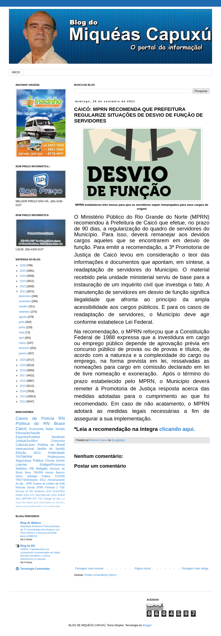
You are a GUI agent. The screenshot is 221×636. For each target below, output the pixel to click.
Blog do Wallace (30, 522)
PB (31, 468)
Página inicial (142, 568)
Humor (49, 472)
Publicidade (56, 453)
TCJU (45, 506)
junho (22, 327)
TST (40, 498)
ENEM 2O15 (22, 506)
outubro (24, 306)
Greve (60, 460)
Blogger (147, 625)
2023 (23, 281)
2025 (23, 270)
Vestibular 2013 (42, 491)
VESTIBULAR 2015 (46, 495)
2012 (23, 401)
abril (22, 337)
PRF (39, 506)
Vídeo (57, 506)
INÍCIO (16, 72)
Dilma (19, 476)
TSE (62, 487)
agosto (23, 316)
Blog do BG (27, 545)
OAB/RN (32, 506)
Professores (56, 457)
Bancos (60, 472)
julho (22, 322)
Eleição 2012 (28, 453)
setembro (25, 311)
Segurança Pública (29, 460)
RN (61, 418)
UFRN (51, 506)
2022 (23, 286)
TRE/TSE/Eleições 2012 (31, 479)
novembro (25, 301)
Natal (49, 429)
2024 (23, 275)
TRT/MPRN (24, 457)
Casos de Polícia (35, 418)
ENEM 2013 (32, 502)
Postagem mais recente (89, 568)
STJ (32, 495)
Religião (42, 468)
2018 (23, 370)
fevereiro (24, 348)
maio (22, 332)
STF (34, 498)
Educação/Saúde (28, 433)
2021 (23, 291)
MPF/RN (26, 498)
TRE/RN (38, 472)
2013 (23, 396)
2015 (23, 385)
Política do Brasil (51, 444)
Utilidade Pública (38, 476)
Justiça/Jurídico (27, 440)
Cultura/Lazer (25, 444)
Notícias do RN (24, 491)
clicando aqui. (177, 429)
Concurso (58, 440)
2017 (23, 375)
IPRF (29, 483)
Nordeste (58, 437)
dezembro (25, 296)
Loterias (21, 464)
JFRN (39, 487)
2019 (23, 365)
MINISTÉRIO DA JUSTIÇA (52, 502)
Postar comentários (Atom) (101, 575)
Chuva (49, 460)
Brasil (59, 423)
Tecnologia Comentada (35, 568)
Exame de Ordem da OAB (49, 483)
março (23, 342)
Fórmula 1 (51, 487)
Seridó (60, 429)
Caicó (21, 428)
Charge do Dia (52, 498)
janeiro (23, 353)
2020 (23, 359)
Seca (28, 472)
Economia (36, 429)
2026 (23, 265)
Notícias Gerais (25, 487)
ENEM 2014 (22, 495)
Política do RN (33, 423)
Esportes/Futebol (28, 437)
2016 (23, 380)
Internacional (25, 448)
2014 (23, 391)
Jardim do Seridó (51, 448)
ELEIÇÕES (59, 491)
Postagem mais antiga (195, 568)
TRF (23, 502)
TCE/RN (60, 476)
